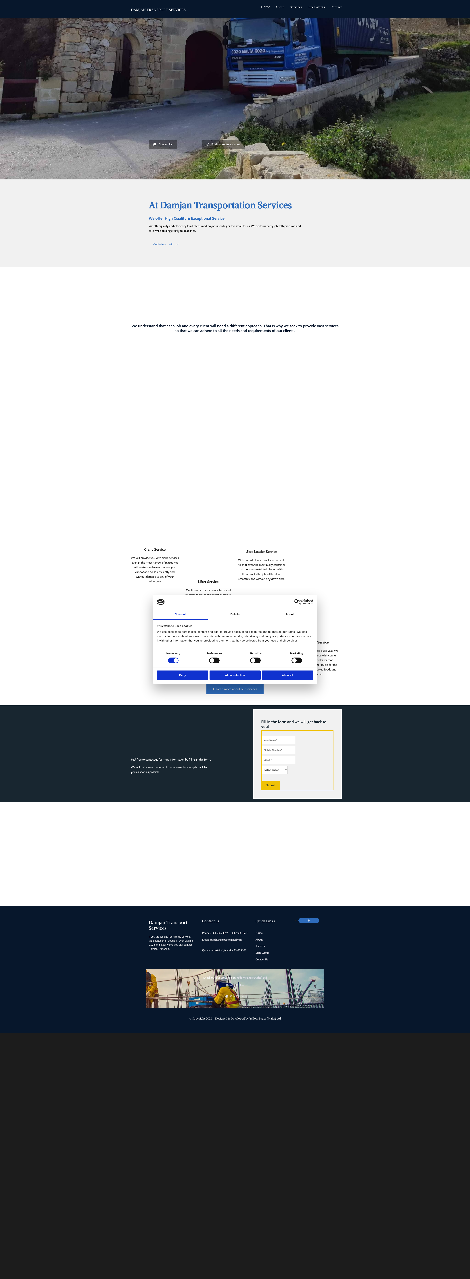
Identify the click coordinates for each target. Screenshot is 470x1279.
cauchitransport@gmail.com (226, 939)
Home (265, 7)
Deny (182, 675)
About (279, 7)
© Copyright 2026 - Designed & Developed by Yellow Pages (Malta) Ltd (235, 1018)
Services (296, 7)
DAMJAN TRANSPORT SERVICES (158, 9)
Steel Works (316, 7)
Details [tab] (235, 614)
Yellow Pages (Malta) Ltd (251, 977)
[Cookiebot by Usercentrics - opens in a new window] (297, 602)
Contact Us (262, 959)
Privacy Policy (235, 985)
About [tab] (290, 614)
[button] (163, 144)
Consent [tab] (180, 614)
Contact (336, 7)
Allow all (287, 675)
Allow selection (235, 675)
